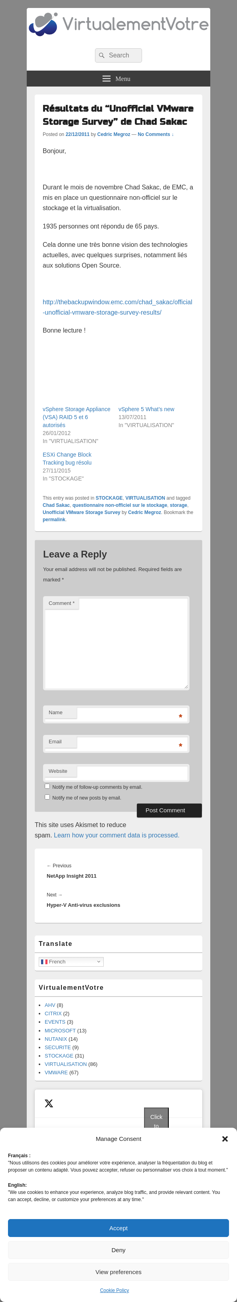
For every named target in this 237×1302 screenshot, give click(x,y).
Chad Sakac (56, 505)
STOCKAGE (109, 498)
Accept (118, 1228)
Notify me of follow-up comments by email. (97, 787)
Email (55, 742)
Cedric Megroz (113, 134)
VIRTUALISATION (145, 498)
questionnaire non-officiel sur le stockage (120, 505)
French (53, 961)
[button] (225, 1139)
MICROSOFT (60, 1031)
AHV (50, 1005)
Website (58, 771)
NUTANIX (56, 1039)
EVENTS (55, 1022)
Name (56, 712)
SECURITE (58, 1047)
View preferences (118, 1272)
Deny (118, 1250)
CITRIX (53, 1013)
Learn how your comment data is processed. (117, 835)
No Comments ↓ (156, 134)
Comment (62, 603)
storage (178, 505)
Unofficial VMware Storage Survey (81, 512)
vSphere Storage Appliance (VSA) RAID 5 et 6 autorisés (77, 417)
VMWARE (56, 1072)
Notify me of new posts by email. (86, 798)
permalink (54, 519)
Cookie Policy (114, 1290)
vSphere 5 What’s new (146, 409)
